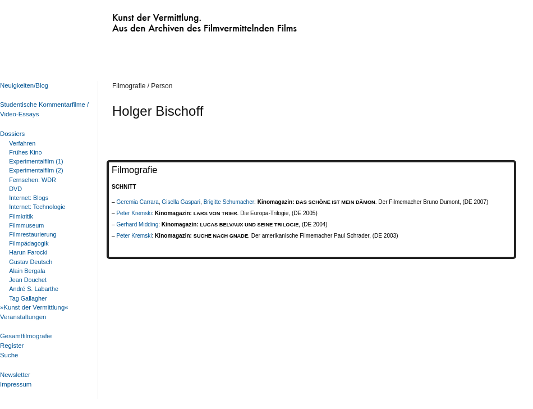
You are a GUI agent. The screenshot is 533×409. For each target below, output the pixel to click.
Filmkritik (21, 216)
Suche (9, 355)
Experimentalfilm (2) (36, 170)
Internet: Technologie (37, 206)
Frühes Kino (25, 152)
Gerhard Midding (137, 224)
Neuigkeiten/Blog (24, 85)
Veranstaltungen (23, 316)
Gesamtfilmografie (26, 336)
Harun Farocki (28, 252)
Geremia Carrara (137, 202)
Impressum (15, 384)
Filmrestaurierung (32, 234)
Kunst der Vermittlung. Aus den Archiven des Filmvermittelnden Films (181, 20)
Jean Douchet (28, 279)
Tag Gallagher (28, 298)
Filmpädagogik (28, 243)
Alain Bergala (27, 270)
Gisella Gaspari (181, 202)
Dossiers (12, 133)
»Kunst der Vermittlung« (34, 307)
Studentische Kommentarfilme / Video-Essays (42, 109)
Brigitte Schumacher (229, 202)
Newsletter (15, 374)
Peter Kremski (133, 213)
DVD (15, 188)
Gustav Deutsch (30, 261)
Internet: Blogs (28, 197)
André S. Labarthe (33, 288)
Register (12, 345)
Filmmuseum (26, 225)
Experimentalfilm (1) (36, 161)
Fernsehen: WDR (32, 179)
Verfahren (22, 143)
